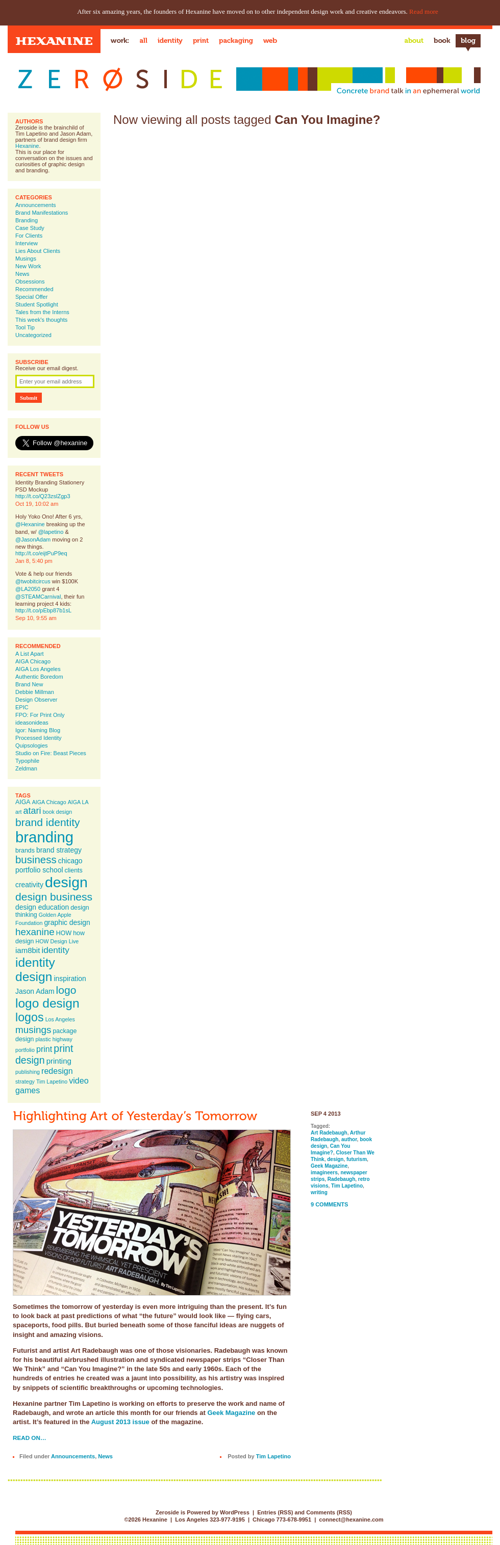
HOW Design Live (57, 941)
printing (58, 1061)
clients (74, 870)
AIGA (23, 802)
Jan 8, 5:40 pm (34, 561)
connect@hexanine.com (351, 1519)
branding (44, 837)
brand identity (47, 822)
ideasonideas (31, 722)
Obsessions (29, 281)
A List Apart (29, 654)
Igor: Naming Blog (37, 730)
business (36, 859)
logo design (47, 1003)
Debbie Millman (34, 692)
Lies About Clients (37, 251)
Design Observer (36, 700)
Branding (26, 220)
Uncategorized (33, 335)
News (22, 274)
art (18, 812)
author (349, 1139)
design (66, 882)
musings (33, 1029)
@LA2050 (27, 589)
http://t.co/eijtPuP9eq (41, 553)
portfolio (25, 1050)
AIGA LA (78, 802)
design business (53, 897)
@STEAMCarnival (38, 597)
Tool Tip (25, 327)
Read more (423, 11)
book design (57, 812)
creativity (29, 885)
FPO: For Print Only (40, 715)
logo (66, 990)
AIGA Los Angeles (38, 669)
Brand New (29, 684)
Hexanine (27, 146)
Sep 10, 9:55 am (36, 618)
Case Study (29, 228)
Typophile (27, 761)
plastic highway (54, 1039)
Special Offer (31, 297)
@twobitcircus (33, 581)
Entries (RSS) (275, 1512)
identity (55, 950)
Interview (26, 243)
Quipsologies (31, 745)
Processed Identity (38, 738)
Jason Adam (35, 991)
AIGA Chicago (33, 661)
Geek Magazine (231, 1413)
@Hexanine (30, 524)
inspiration (70, 978)
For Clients (28, 236)
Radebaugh (341, 1179)
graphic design (67, 922)
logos (29, 1017)
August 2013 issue (120, 1422)
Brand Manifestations (41, 213)
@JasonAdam (33, 539)
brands (25, 850)
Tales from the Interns (42, 312)
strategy (25, 1081)
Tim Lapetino (51, 1081)
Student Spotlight (36, 304)
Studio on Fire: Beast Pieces (50, 753)
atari (32, 811)
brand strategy (59, 850)
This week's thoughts (41, 320)
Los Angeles (60, 1019)
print (44, 1048)
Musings (25, 258)
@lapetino (51, 532)
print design (44, 1054)
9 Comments (329, 1204)
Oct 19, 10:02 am (36, 504)
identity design (35, 970)
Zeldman (26, 768)
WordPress (234, 1512)
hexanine (35, 931)
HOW (63, 933)
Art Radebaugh (329, 1133)
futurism (356, 1159)
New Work (28, 266)
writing (319, 1192)
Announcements (35, 205)
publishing (27, 1072)
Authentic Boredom (39, 677)
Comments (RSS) (329, 1512)
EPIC (22, 707)
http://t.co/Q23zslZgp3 (42, 496)
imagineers (324, 1172)
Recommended (34, 289)
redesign (57, 1070)
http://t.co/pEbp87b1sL (43, 610)
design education (42, 907)
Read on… (29, 1437)
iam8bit (27, 950)
